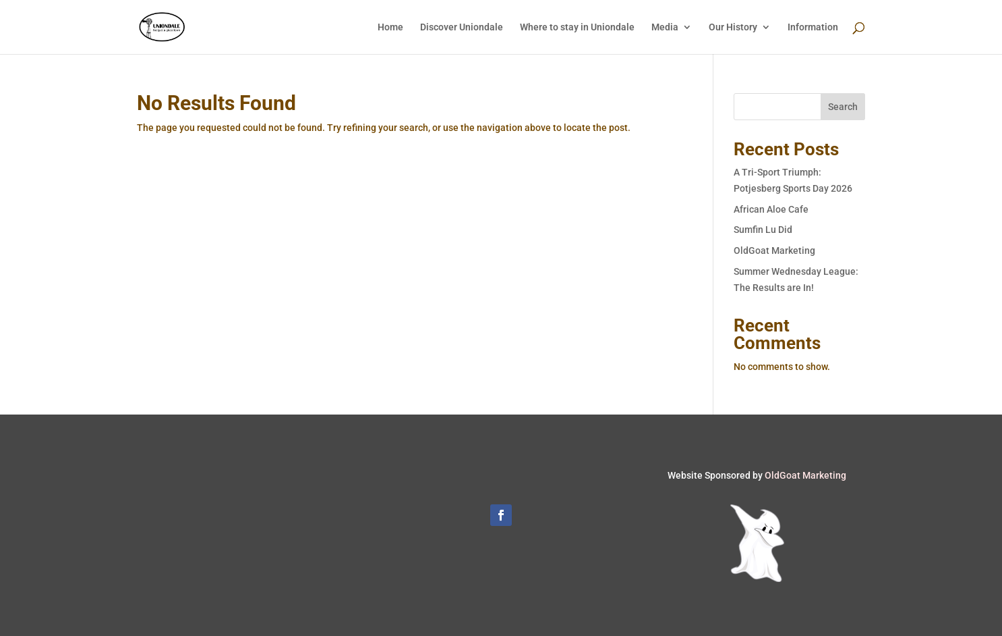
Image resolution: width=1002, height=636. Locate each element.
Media (664, 27)
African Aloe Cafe (771, 209)
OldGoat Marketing (774, 250)
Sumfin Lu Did (763, 229)
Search (843, 106)
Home (390, 27)
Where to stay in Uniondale (577, 27)
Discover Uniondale (461, 27)
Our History (733, 27)
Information (813, 27)
